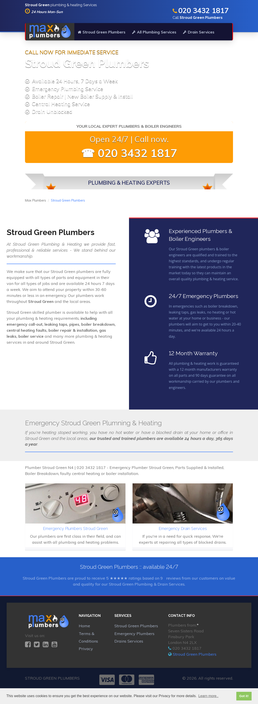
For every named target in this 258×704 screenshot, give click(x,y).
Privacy (86, 648)
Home (84, 625)
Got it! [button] (243, 696)
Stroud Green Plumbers (101, 32)
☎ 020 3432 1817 (129, 153)
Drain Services (198, 32)
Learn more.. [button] (208, 696)
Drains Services (128, 641)
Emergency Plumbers (134, 633)
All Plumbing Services (154, 32)
